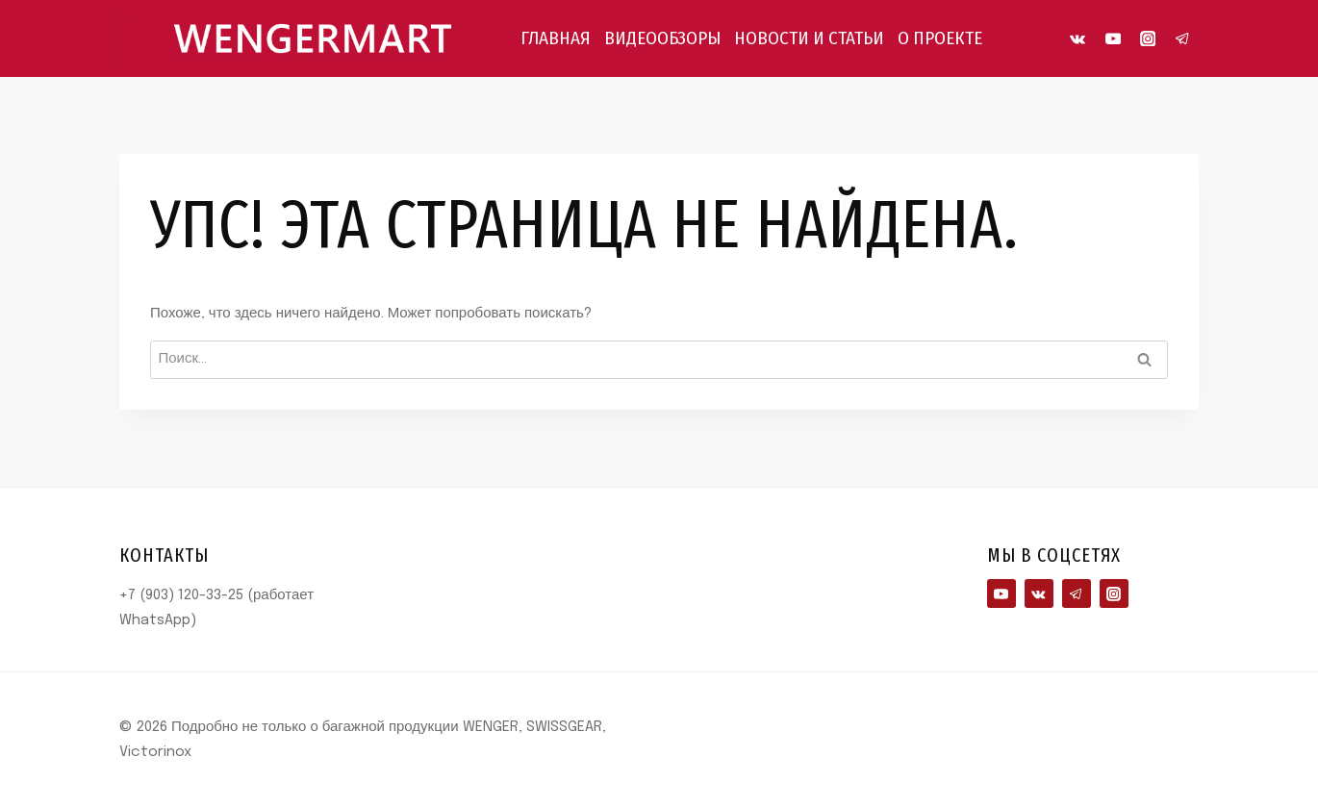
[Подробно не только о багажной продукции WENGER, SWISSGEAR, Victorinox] (311, 38)
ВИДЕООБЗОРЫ (662, 38)
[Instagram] (1148, 39)
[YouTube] (1112, 39)
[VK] (1078, 39)
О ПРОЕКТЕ (940, 38)
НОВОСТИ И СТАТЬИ (809, 38)
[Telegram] (1183, 39)
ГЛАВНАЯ (555, 38)
